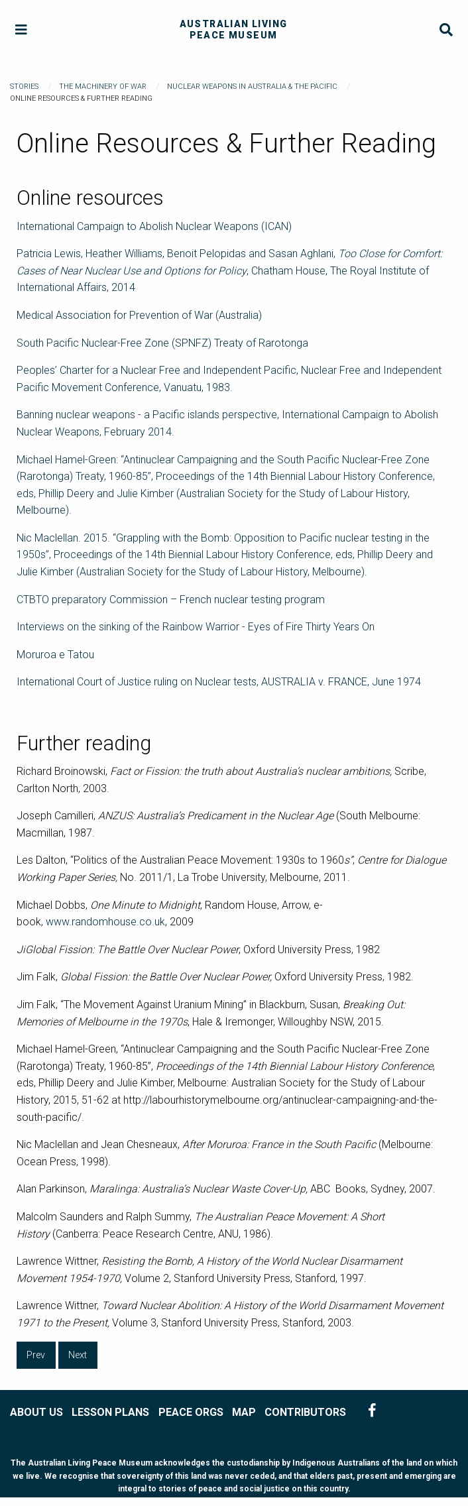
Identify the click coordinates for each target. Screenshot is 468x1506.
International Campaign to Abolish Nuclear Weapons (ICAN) (154, 226)
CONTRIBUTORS (305, 1412)
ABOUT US (36, 1412)
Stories (24, 86)
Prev (36, 1355)
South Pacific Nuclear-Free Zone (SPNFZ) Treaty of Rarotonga (162, 343)
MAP (244, 1412)
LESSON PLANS (110, 1412)
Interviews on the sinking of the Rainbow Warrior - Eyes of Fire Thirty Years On (196, 626)
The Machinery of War (102, 86)
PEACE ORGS (190, 1412)
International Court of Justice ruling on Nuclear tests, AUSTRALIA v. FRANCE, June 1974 (219, 681)
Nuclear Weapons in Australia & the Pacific (252, 86)
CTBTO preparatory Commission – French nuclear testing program (171, 599)
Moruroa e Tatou (55, 654)
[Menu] (21, 30)
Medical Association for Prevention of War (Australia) (139, 315)
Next (77, 1355)
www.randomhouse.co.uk (105, 921)
